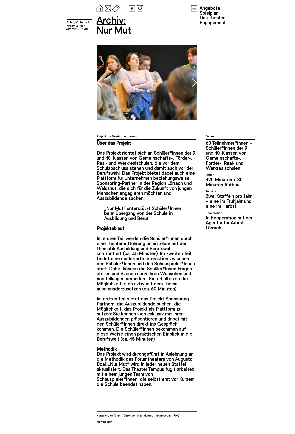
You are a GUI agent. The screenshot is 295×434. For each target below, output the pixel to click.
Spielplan (209, 13)
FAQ (176, 415)
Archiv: (111, 20)
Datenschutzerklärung (138, 415)
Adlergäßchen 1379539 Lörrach (78, 23)
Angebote (210, 8)
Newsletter (104, 421)
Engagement (213, 22)
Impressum (163, 415)
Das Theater (212, 17)
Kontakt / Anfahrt (108, 415)
